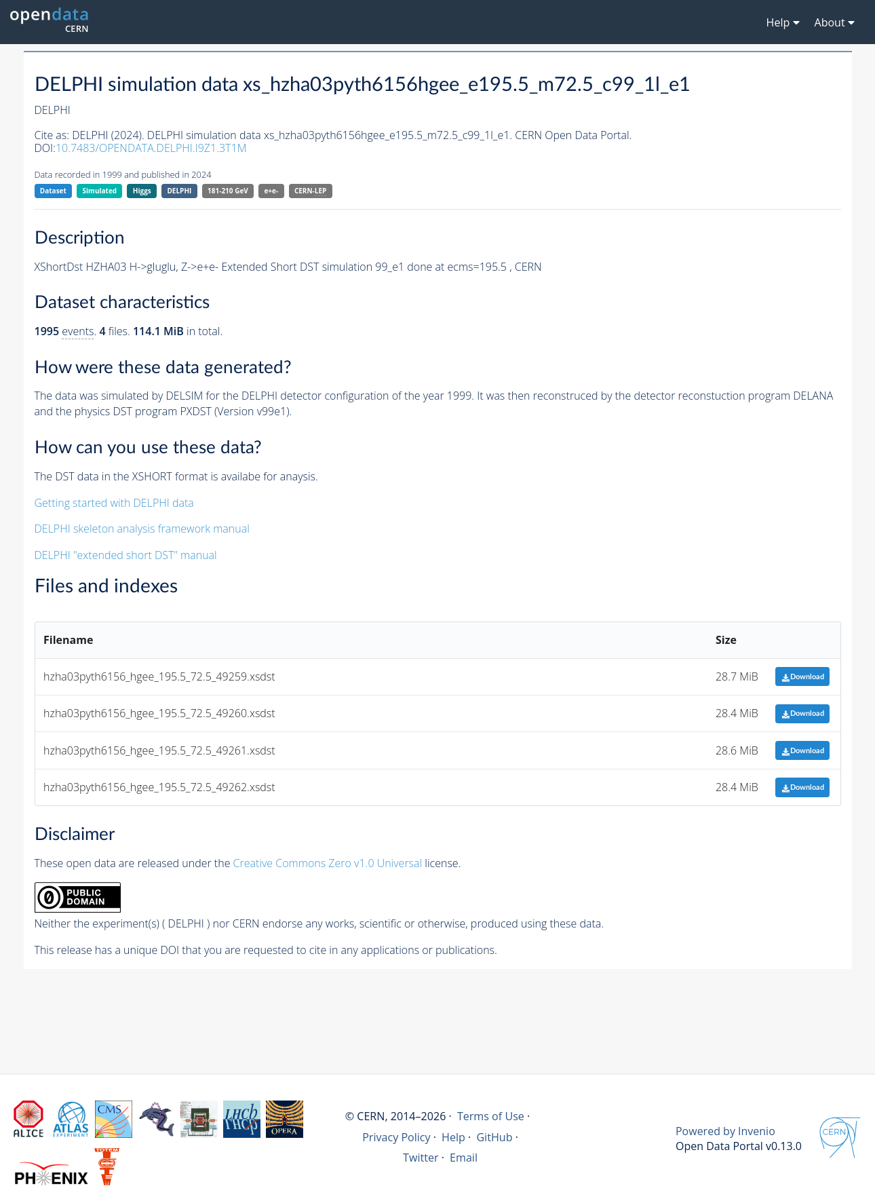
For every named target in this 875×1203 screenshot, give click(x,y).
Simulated (100, 190)
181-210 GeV (228, 190)
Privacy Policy (396, 1137)
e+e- (271, 190)
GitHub (494, 1137)
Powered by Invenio (725, 1131)
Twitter (421, 1157)
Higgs (142, 190)
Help (453, 1137)
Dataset (53, 190)
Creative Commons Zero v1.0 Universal (328, 863)
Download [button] (802, 677)
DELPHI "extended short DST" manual (126, 555)
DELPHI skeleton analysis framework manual (142, 528)
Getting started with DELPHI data (114, 502)
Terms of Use (490, 1116)
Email (464, 1157)
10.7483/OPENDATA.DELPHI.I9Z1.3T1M (151, 147)
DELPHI (179, 190)
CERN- (310, 191)
